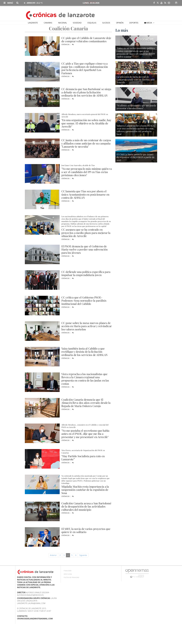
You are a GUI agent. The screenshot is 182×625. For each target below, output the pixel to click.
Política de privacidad (71, 577)
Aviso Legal (68, 574)
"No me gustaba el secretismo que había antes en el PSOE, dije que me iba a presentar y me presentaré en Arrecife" (85, 434)
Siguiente (83, 555)
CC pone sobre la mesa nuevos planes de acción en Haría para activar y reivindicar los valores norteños (86, 326)
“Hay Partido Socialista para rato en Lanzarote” (83, 457)
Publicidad (67, 571)
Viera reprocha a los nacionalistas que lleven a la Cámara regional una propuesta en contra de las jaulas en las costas (85, 378)
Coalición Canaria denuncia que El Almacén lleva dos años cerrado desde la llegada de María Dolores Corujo (85, 403)
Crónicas (65, 44)
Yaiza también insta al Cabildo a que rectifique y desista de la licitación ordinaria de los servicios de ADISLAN (84, 352)
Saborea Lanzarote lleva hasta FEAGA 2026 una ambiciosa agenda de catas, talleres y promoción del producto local (135, 130)
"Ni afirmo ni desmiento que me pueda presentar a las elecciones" (136, 107)
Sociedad (77, 22)
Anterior (53, 555)
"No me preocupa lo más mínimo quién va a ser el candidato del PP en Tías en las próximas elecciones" (86, 172)
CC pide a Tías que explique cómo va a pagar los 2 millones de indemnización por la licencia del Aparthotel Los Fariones (84, 68)
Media (149, 22)
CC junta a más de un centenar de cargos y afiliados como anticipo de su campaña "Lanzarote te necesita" (86, 143)
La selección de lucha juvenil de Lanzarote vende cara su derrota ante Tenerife (136, 79)
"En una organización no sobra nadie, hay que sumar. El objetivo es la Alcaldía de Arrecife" (86, 123)
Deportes (133, 22)
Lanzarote (33, 22)
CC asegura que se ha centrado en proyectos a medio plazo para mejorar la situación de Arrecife (85, 233)
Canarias (48, 22)
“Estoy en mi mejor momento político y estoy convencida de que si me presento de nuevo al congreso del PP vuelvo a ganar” (136, 52)
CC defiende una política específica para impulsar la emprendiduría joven (86, 273)
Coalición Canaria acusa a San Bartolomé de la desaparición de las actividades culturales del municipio (86, 506)
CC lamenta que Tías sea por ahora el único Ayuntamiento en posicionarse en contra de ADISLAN (85, 194)
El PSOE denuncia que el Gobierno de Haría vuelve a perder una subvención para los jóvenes (84, 249)
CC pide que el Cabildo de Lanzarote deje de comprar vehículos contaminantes (86, 39)
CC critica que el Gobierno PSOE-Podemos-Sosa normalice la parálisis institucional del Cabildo (83, 300)
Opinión (120, 22)
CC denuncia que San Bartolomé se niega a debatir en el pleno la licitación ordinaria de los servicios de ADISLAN (86, 92)
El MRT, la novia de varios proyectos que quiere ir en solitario (86, 530)
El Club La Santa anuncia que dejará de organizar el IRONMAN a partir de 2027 (135, 157)
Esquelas (92, 22)
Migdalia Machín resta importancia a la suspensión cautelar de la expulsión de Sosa (85, 490)
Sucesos (106, 22)
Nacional (62, 22)
